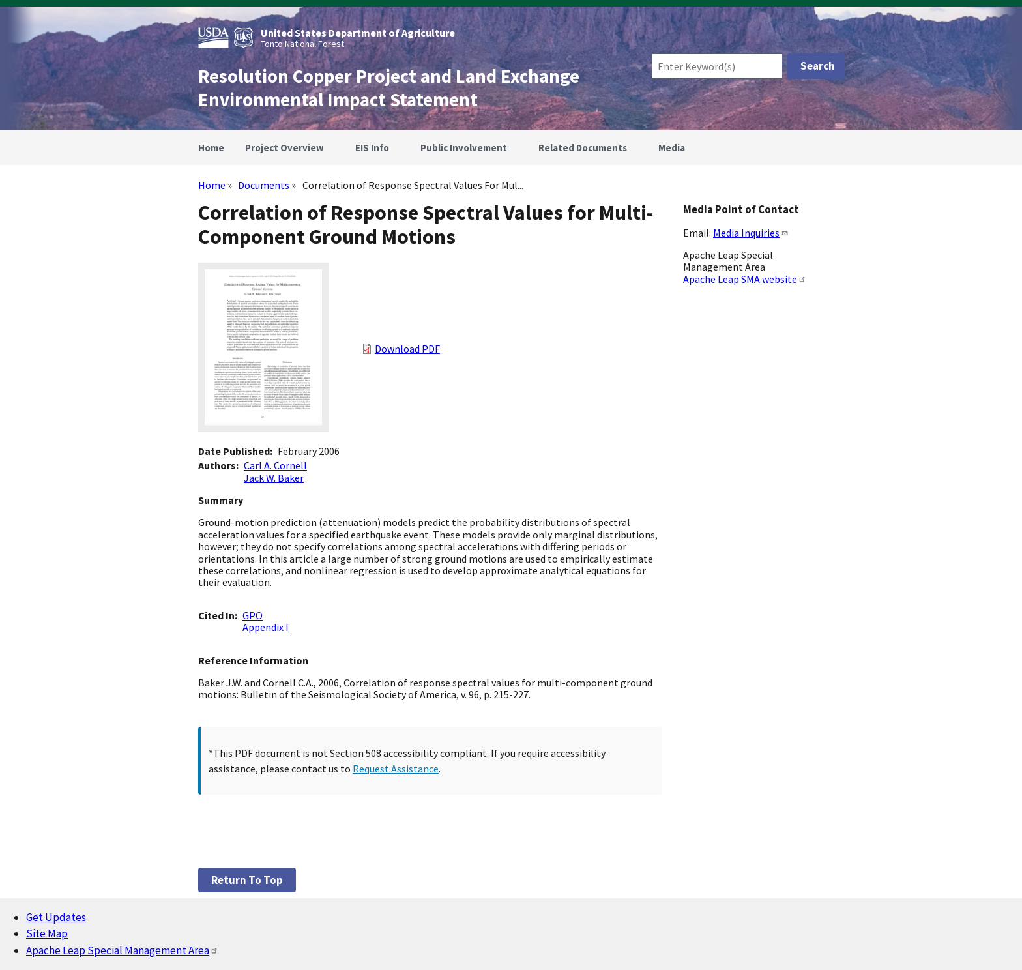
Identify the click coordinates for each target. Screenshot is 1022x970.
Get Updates (56, 917)
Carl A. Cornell (275, 465)
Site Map (47, 933)
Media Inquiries (751, 232)
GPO (252, 615)
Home (212, 185)
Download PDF (407, 348)
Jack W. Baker (274, 477)
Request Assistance (396, 768)
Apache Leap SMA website (744, 279)
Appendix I (265, 627)
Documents (263, 185)
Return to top (247, 880)
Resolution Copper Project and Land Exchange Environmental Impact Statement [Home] (388, 88)
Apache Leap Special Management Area (122, 950)
